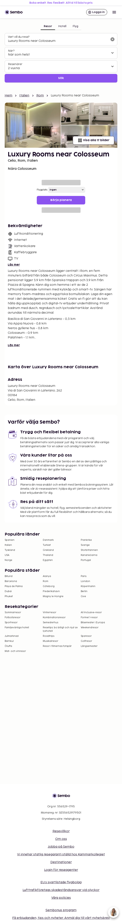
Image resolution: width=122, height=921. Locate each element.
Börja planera (61, 200)
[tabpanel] (61, 57)
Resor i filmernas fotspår (57, 646)
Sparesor (86, 636)
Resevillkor (61, 831)
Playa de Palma (14, 586)
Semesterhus (50, 622)
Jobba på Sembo (61, 847)
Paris (83, 576)
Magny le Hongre (53, 596)
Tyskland (10, 550)
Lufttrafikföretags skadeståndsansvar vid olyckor (61, 890)
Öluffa (8, 646)
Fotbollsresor (12, 617)
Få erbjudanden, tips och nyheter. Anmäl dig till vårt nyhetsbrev (61, 918)
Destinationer (61, 862)
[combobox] (58, 41)
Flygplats (42, 189)
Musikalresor (50, 641)
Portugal (86, 560)
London (85, 581)
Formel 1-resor (89, 617)
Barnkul (9, 641)
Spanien (9, 540)
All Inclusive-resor (91, 612)
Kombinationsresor (54, 617)
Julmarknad (11, 636)
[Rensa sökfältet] (112, 39)
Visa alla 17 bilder (93, 140)
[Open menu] (114, 12)
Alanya (47, 576)
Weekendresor (89, 627)
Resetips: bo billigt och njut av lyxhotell (60, 629)
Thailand (48, 555)
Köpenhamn (88, 586)
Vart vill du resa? (18, 37)
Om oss (61, 839)
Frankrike (86, 540)
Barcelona (11, 581)
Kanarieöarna (89, 555)
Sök (61, 78)
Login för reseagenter (61, 870)
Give (83, 596)
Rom (40, 95)
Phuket (9, 596)
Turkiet (47, 545)
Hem (8, 95)
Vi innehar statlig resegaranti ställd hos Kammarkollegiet (61, 854)
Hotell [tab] (62, 26)
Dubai (8, 591)
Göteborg (48, 586)
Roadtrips (48, 636)
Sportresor (11, 622)
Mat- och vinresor (15, 651)
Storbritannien (89, 550)
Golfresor (86, 641)
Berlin (84, 591)
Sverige (85, 545)
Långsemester (89, 646)
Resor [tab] (48, 26)
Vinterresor (49, 612)
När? (11, 50)
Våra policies (61, 898)
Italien (24, 95)
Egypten (48, 560)
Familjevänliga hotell (17, 627)
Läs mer (14, 265)
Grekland (48, 550)
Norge (8, 560)
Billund (8, 576)
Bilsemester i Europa (93, 622)
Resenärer (15, 64)
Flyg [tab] (75, 26)
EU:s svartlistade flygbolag (61, 882)
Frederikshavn (51, 591)
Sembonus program (61, 910)
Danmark (48, 540)
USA (7, 555)
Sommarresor (13, 612)
